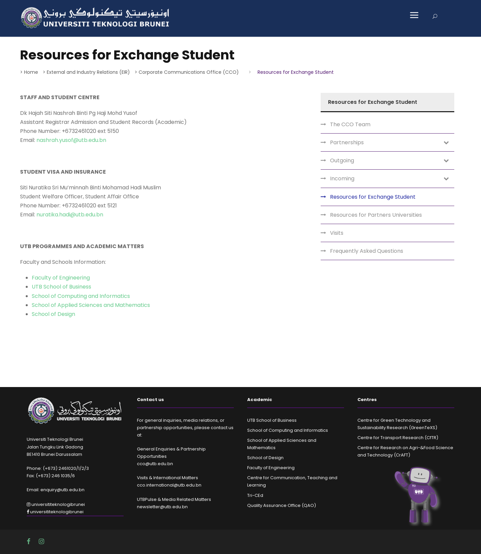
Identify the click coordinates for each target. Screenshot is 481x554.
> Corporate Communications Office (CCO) (187, 72)
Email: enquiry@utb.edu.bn (56, 490)
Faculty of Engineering (61, 278)
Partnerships (347, 142)
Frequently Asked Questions (366, 251)
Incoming (342, 178)
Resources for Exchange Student (373, 197)
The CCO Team (350, 124)
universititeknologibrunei (56, 504)
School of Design (53, 314)
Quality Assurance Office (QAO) (281, 505)
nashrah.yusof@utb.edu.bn (71, 140)
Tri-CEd (255, 495)
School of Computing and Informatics (81, 296)
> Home (29, 72)
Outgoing (342, 160)
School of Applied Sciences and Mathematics (91, 305)
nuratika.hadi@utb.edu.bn (69, 214)
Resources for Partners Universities (376, 215)
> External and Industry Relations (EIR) (86, 72)
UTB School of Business (61, 287)
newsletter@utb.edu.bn (162, 507)
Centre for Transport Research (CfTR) (397, 437)
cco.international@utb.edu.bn (169, 485)
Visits (336, 233)
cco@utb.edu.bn (155, 463)
